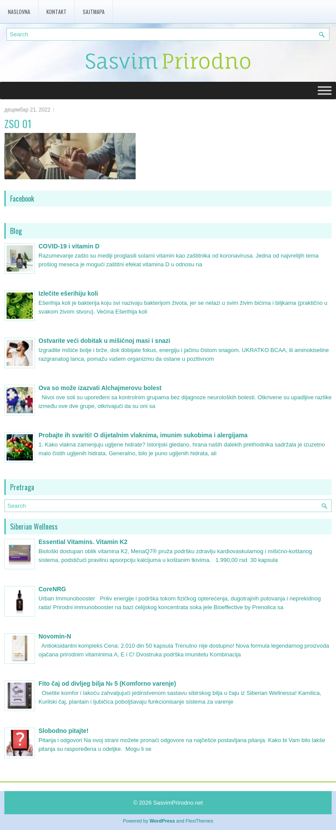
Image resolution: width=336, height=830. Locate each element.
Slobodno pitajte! (63, 730)
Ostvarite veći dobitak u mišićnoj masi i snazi (104, 340)
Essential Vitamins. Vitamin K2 (82, 541)
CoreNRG (52, 589)
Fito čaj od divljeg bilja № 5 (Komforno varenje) (107, 683)
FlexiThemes (199, 820)
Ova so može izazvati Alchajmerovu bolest (99, 387)
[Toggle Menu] (325, 90)
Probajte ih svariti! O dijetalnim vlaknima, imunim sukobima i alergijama (143, 435)
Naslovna (19, 11)
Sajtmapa (94, 11)
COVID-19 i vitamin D (68, 246)
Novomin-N (54, 636)
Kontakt (56, 11)
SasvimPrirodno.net (178, 802)
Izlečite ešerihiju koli (68, 293)
